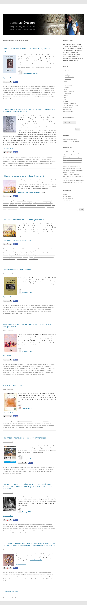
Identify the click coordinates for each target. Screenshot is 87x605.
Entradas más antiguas (10, 591)
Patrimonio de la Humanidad (24, 163)
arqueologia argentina (19, 88)
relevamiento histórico (20, 530)
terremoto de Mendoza (39, 207)
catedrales (10, 161)
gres (32, 576)
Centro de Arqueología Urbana (20, 90)
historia (48, 90)
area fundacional (47, 201)
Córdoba (47, 526)
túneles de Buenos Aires (14, 427)
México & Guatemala (22, 157)
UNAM (5, 165)
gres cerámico (36, 576)
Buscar (65, 207)
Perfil (4, 10)
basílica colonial (23, 159)
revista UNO (31, 471)
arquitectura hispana (25, 368)
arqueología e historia (28, 366)
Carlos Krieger (47, 423)
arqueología (52, 86)
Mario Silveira (33, 309)
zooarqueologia (7, 313)
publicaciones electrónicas (24, 96)
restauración (35, 96)
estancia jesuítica (14, 528)
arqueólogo (51, 364)
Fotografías (35, 10)
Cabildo (33, 368)
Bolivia (65, 81)
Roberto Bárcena (39, 372)
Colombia (66, 87)
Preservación (6, 96)
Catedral (44, 159)
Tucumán (37, 579)
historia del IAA (49, 92)
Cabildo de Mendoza (38, 203)
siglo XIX (21, 207)
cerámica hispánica (48, 574)
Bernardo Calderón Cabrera (34, 159)
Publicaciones (24, 10)
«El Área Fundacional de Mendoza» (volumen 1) (23, 219)
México (47, 161)
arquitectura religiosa (13, 159)
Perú (65, 97)
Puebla (41, 163)
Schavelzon (41, 96)
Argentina (19, 86)
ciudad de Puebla (17, 161)
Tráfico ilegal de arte (68, 111)
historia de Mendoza (40, 370)
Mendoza (29, 201)
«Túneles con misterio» (13, 385)
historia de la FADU (40, 92)
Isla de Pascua (68, 85)
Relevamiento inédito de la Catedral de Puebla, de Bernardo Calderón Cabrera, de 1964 (29, 110)
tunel (21, 427)
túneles (5, 427)
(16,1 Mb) (17, 240)
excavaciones (39, 253)
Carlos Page (42, 526)
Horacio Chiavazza (47, 253)
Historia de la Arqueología (69, 103)
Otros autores (28, 533)
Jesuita (48, 528)
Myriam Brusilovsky (14, 255)
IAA (54, 92)
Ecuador (66, 89)
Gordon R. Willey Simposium (71, 105)
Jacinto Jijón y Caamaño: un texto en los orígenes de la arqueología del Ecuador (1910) (72, 154)
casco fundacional (50, 368)
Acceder (65, 194)
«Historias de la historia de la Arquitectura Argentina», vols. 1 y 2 (29, 49)
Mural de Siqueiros (69, 77)
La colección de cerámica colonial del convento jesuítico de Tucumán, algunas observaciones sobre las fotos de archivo (29, 544)
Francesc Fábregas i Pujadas (26, 528)
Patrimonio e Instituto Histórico (71, 141)
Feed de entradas (67, 196)
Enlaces (51, 10)
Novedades (13, 10)
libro (47, 370)
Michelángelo (40, 309)
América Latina (66, 71)
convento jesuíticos (8, 576)
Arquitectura (28, 88)
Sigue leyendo (8, 78)
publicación (18, 372)
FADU (44, 90)
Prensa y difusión (26, 467)
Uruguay (66, 99)
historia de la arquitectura (28, 92)
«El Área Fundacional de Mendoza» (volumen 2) (23, 176)
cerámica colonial (38, 574)
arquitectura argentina (38, 88)
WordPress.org (66, 200)
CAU (11, 90)
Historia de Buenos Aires (15, 92)
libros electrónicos (15, 94)
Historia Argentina (42, 528)
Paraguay (66, 95)
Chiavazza (23, 253)
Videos (44, 10)
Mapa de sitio (61, 10)
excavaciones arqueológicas (27, 370)
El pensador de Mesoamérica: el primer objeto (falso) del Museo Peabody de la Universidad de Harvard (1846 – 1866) (72, 160)
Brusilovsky (6, 253)
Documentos (25, 524)
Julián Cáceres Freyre (13, 579)
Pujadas (12, 530)
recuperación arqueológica (27, 372)
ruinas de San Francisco (16, 257)
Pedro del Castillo (13, 205)
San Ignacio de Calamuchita (34, 530)
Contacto (71, 10)
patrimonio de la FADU (46, 94)
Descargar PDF (27, 459)
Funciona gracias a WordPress (10, 598)
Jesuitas (53, 528)
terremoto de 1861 (28, 207)
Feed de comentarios (68, 198)
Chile (65, 83)
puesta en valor (41, 205)
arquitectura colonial (49, 88)
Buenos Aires (6, 90)
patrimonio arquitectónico (33, 94)
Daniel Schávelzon (33, 90)
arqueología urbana (8, 88)
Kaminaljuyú (68, 93)
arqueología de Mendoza (16, 366)
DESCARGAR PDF (27, 351)
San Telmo (31, 311)
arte (37, 526)
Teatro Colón (68, 79)
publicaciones (13, 96)
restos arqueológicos (23, 311)
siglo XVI (52, 163)
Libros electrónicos (27, 86)
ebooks (40, 90)
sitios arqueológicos (39, 257)
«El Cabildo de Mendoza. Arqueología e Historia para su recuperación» (27, 325)
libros (24, 425)
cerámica (31, 574)
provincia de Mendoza (30, 205)
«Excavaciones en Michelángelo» (17, 269)
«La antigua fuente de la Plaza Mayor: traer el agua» (25, 437)
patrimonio (23, 94)
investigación (6, 94)
